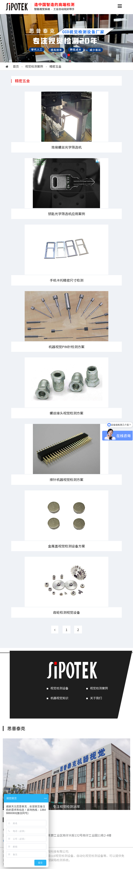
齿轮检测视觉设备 (66, 612)
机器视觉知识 (59, 698)
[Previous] (54, 629)
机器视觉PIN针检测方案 (66, 346)
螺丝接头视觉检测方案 (66, 413)
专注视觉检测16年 (66, 806)
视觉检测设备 (59, 688)
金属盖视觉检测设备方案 (66, 546)
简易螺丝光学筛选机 (66, 147)
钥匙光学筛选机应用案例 (66, 213)
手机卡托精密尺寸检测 (66, 280)
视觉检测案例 (34, 66)
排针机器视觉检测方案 (66, 479)
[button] (64, 55)
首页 (16, 66)
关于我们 (96, 698)
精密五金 (55, 66)
